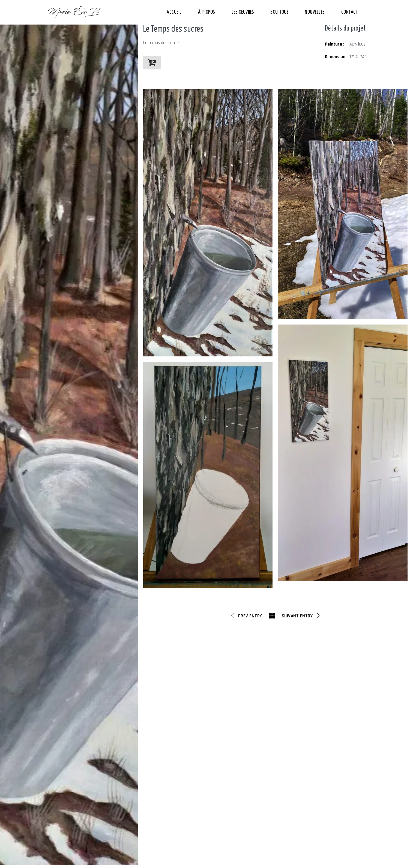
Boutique (279, 12)
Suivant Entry (301, 616)
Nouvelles (315, 12)
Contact (349, 12)
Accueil (174, 12)
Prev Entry (246, 616)
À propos (206, 12)
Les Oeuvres (243, 12)
